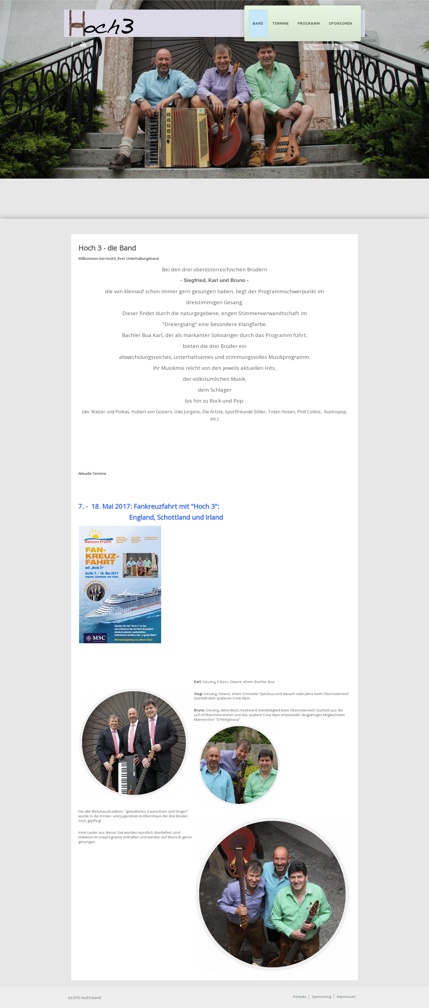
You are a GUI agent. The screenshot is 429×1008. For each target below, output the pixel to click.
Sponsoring (321, 996)
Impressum (346, 996)
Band (258, 23)
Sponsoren (340, 23)
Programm (309, 23)
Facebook (72, 44)
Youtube (83, 44)
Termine (280, 23)
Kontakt (299, 996)
